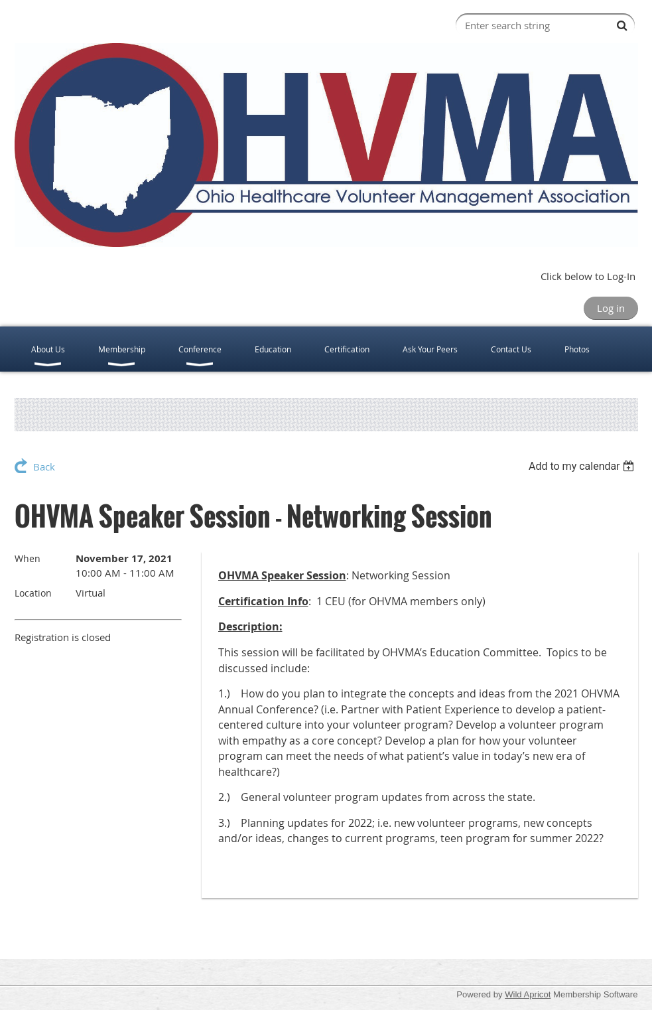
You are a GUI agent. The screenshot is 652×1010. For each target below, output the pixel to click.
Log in (611, 308)
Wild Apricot (528, 994)
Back (44, 466)
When (27, 558)
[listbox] (583, 466)
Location (33, 593)
